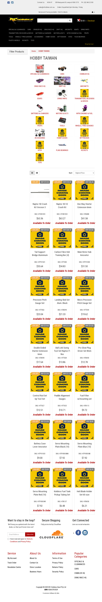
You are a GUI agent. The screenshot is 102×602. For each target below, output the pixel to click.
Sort (70, 173)
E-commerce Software (49, 593)
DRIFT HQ (60, 29)
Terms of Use (57, 558)
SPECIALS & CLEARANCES (17, 29)
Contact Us (40, 2)
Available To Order (40, 223)
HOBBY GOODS (50, 37)
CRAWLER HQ (37, 29)
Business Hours (35, 572)
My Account (12, 558)
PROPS (86, 33)
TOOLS (11, 37)
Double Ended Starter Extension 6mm (40, 351)
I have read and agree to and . (20, 540)
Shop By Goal (89, 44)
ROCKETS (25, 40)
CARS (29, 29)
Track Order (12, 563)
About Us (33, 558)
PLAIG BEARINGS (80, 37)
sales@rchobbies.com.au (47, 7)
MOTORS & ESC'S (59, 33)
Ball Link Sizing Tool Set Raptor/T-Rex (62, 351)
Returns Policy (57, 567)
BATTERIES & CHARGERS (43, 33)
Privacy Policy (25, 541)
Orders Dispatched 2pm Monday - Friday (70, 7)
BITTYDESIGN (61, 37)
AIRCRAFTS (68, 29)
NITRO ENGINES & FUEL (74, 33)
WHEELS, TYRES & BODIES (23, 37)
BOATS (76, 29)
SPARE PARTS (85, 29)
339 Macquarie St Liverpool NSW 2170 (67, 2)
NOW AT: (50, 2)
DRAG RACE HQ (49, 29)
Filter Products (16, 51)
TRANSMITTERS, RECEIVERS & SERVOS (21, 33)
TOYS (32, 40)
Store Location (35, 567)
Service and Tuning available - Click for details (53, 12)
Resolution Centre (14, 567)
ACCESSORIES (38, 37)
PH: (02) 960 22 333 (87, 2)
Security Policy (58, 572)
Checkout (91, 21)
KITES (70, 37)
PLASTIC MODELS (14, 40)
